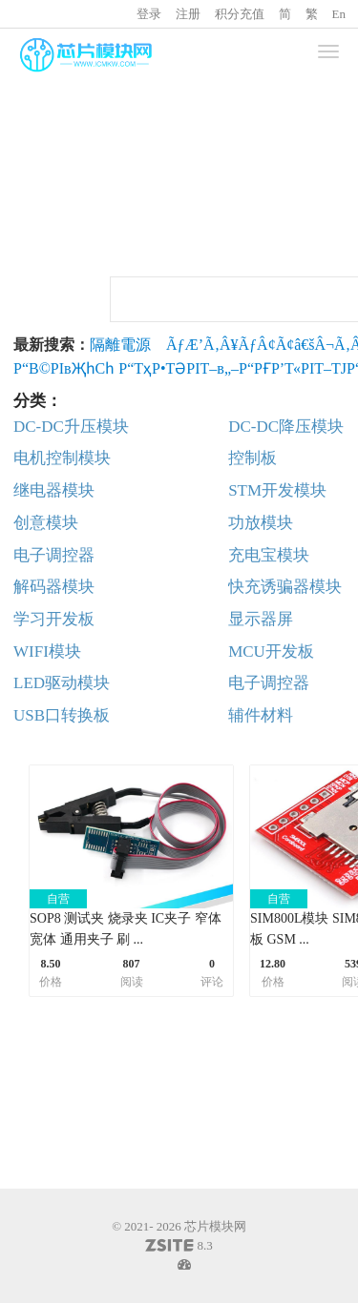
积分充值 (239, 14)
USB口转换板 (61, 715)
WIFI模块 (47, 651)
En (339, 14)
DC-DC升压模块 (71, 426)
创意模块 (45, 523)
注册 (188, 14)
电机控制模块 (62, 458)
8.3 (179, 1246)
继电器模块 (54, 490)
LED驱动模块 (61, 683)
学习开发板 (54, 619)
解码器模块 (54, 587)
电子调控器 (54, 555)
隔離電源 (120, 344)
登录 (149, 14)
